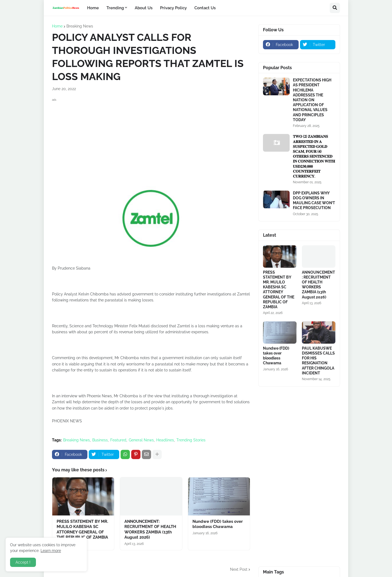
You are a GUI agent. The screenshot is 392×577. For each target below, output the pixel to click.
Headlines (165, 440)
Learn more (51, 550)
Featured (118, 440)
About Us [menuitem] (143, 7)
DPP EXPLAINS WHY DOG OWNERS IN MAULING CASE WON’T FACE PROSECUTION (314, 200)
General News (141, 440)
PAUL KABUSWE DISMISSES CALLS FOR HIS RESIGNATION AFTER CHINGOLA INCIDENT (318, 360)
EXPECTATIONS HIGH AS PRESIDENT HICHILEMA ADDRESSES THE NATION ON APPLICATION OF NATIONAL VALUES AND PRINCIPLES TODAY (312, 100)
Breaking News (79, 26)
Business (100, 440)
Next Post (238, 569)
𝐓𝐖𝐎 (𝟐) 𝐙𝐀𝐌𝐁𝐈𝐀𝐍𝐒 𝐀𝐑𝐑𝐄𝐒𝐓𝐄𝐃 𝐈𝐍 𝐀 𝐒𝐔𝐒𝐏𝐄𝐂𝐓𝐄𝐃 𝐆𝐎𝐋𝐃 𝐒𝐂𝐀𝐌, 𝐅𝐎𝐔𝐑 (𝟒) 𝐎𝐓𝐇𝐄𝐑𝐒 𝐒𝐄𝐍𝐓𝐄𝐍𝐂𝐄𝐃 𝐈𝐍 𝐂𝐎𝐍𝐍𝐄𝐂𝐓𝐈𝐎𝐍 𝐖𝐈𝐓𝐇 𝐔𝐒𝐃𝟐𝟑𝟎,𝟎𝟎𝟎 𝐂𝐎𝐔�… (314, 156)
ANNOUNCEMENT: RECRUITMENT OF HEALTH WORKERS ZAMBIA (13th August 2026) (150, 529)
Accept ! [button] (23, 562)
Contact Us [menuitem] (205, 7)
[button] (335, 8)
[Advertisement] (151, 141)
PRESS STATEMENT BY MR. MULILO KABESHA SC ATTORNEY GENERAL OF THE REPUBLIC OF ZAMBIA (82, 529)
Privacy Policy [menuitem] (173, 7)
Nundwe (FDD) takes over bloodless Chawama (217, 524)
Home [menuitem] (93, 7)
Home (57, 26)
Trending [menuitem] (115, 7)
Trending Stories (191, 440)
